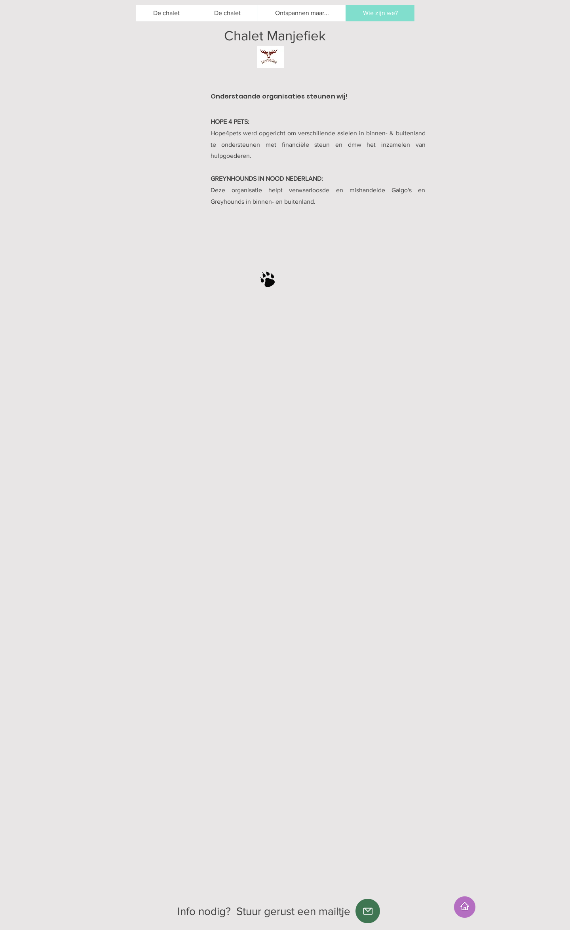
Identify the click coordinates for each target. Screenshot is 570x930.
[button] (227, 13)
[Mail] (367, 911)
